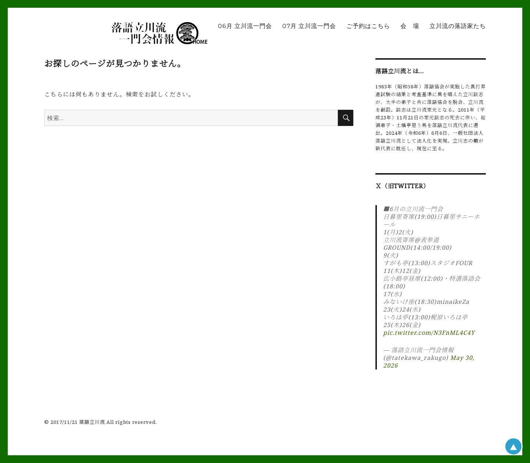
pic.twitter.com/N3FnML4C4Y (429, 333)
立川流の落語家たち (458, 25)
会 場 (409, 25)
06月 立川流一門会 (245, 25)
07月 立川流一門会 (309, 25)
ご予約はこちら (368, 25)
